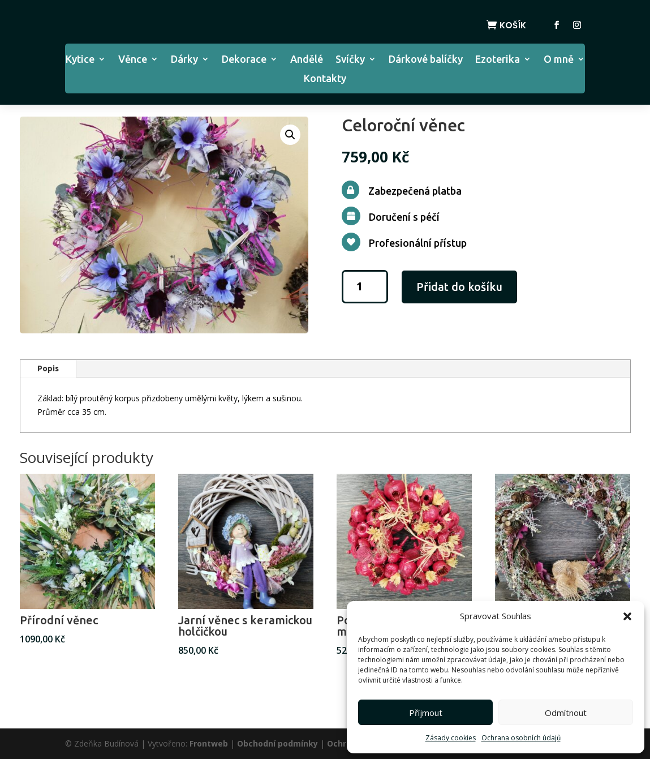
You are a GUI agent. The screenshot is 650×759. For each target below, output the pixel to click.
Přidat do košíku (459, 286)
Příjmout (425, 712)
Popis (48, 368)
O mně (559, 60)
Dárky (184, 60)
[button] (627, 616)
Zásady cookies (450, 738)
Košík (513, 25)
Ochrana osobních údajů (521, 738)
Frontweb (209, 743)
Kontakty (325, 79)
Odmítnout (566, 712)
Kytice (80, 60)
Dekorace (244, 60)
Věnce (132, 60)
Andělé (306, 60)
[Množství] (365, 286)
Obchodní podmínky (277, 743)
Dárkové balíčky (426, 60)
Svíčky (350, 60)
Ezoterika (497, 60)
